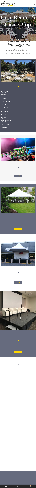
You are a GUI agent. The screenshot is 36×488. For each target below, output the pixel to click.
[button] (18, 176)
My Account (6, 486)
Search (18, 486)
